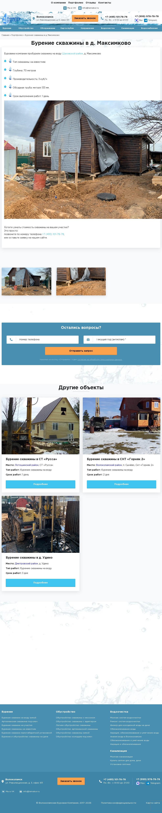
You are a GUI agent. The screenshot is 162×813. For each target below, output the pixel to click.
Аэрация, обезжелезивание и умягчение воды (134, 733)
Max (138, 20)
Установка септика (120, 764)
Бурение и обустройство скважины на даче (25, 737)
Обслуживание (47, 28)
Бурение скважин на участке (17, 725)
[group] (26, 281)
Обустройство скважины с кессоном (75, 718)
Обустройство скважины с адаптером (76, 721)
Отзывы (91, 3)
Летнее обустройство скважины (73, 725)
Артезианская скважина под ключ (19, 721)
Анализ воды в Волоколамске (126, 737)
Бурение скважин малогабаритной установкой (27, 733)
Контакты (104, 3)
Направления (87, 28)
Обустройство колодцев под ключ (74, 737)
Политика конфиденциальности (118, 803)
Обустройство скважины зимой (72, 733)
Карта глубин (67, 28)
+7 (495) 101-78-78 (116, 17)
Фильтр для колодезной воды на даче (130, 725)
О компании (58, 3)
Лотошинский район (26, 465)
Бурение (7, 28)
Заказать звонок (85, 18)
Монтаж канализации (121, 757)
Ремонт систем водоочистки (125, 721)
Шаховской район (72, 54)
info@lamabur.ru (88, 8)
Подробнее (40, 484)
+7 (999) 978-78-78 (147, 16)
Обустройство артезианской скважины (77, 729)
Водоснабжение (149, 28)
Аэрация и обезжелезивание (125, 744)
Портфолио (75, 3)
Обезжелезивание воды (123, 729)
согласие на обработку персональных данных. (99, 359)
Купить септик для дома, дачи (125, 760)
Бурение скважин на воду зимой (19, 718)
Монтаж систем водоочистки (125, 718)
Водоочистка (107, 28)
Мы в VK (69, 8)
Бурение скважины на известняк (19, 729)
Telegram (150, 20)
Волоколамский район (109, 465)
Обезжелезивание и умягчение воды (129, 740)
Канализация (127, 28)
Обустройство (25, 28)
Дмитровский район (26, 564)
